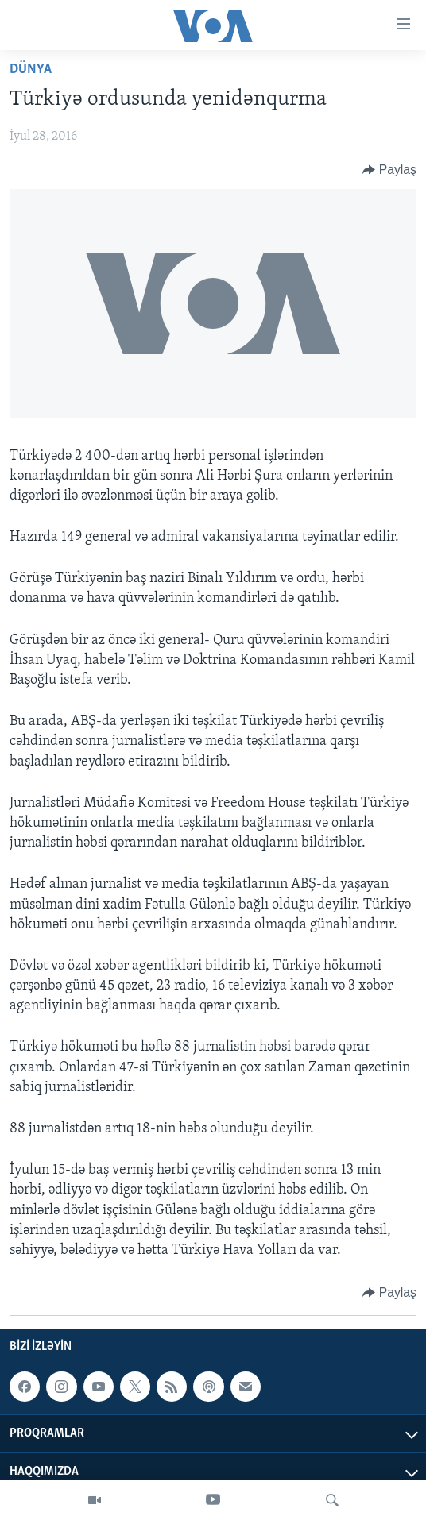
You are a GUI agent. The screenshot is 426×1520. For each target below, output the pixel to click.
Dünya (31, 69)
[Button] (389, 170)
